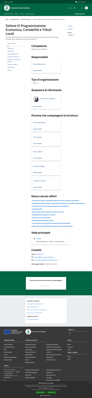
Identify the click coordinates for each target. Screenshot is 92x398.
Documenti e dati (8, 360)
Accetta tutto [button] (40, 392)
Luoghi (69, 356)
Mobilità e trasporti (29, 362)
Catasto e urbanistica (30, 357)
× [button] (90, 382)
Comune (38, 239)
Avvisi (68, 349)
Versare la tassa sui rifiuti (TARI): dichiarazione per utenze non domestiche (52, 226)
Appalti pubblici (29, 354)
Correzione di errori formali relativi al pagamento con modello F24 (50, 206)
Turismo (27, 360)
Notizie (69, 344)
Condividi (71, 26)
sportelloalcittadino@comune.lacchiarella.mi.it (46, 260)
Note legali (49, 377)
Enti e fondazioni (8, 352)
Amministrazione (15, 19)
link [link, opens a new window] (59, 389)
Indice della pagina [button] (11, 43)
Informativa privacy (51, 375)
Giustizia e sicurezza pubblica (53, 347)
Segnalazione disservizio (31, 372)
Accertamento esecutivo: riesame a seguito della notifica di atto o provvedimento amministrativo (58, 203)
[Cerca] (86, 8)
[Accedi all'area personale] (81, 2)
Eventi (69, 359)
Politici (5, 354)
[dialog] (46, 389)
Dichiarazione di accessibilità (53, 380)
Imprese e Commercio (30, 352)
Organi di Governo (8, 344)
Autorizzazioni (49, 357)
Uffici (5, 349)
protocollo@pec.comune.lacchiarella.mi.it (44, 257)
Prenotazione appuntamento (32, 370)
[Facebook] (73, 8)
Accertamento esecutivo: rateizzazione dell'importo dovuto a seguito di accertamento (55, 200)
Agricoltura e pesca (51, 359)
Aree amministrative (26, 19)
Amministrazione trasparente (53, 370)
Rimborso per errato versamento (41, 217)
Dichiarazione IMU (37, 209)
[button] (46, 395)
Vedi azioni (71, 29)
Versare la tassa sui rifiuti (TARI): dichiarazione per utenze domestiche (51, 223)
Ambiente (48, 352)
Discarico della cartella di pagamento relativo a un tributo (48, 212)
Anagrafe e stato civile (30, 344)
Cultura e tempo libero (30, 347)
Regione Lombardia (8, 2)
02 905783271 (40, 254)
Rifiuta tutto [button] (51, 392)
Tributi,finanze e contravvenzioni (54, 349)
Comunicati (70, 347)
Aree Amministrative (9, 347)
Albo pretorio (49, 372)
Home (7, 19)
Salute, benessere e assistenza (53, 354)
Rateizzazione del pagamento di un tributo (43, 215)
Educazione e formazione (52, 344)
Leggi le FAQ (28, 375)
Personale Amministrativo (10, 357)
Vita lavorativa (28, 349)
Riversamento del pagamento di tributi (42, 220)
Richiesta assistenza (30, 377)
